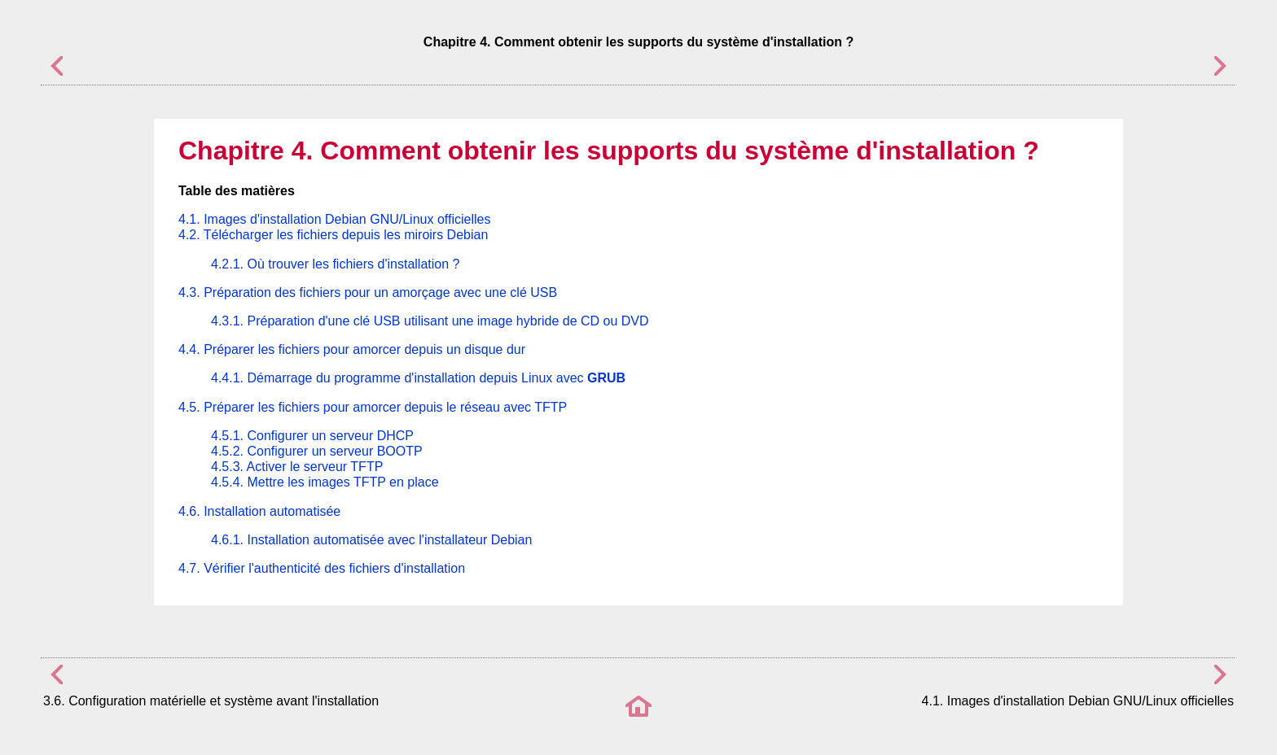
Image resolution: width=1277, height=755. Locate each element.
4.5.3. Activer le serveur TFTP (297, 467)
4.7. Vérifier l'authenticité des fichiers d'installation (321, 568)
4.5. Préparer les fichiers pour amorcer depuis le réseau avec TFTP (372, 407)
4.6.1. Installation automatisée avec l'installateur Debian (371, 540)
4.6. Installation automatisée (259, 511)
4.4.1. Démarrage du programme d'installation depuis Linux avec (418, 378)
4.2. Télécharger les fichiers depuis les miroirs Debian (333, 235)
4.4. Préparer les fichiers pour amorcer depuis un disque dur (351, 349)
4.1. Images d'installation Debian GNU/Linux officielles (334, 219)
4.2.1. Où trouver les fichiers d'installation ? (335, 264)
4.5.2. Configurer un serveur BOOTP (317, 451)
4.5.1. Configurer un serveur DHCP (312, 436)
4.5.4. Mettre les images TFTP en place (325, 482)
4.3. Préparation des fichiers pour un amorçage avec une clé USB (367, 292)
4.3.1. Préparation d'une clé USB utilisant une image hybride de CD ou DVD (430, 321)
